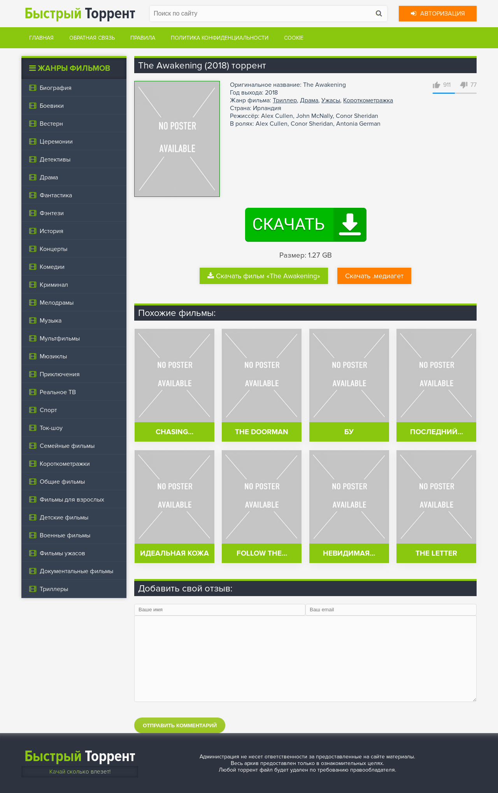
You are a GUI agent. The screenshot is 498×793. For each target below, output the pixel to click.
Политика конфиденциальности (219, 38)
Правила (142, 38)
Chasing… (174, 432)
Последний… (436, 432)
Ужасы (330, 100)
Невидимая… (349, 553)
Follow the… (262, 553)
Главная (41, 38)
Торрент (80, 13)
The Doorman (261, 432)
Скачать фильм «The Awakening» (263, 276)
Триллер (285, 100)
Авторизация (438, 14)
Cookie (293, 38)
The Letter (436, 553)
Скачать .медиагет (374, 276)
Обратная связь (92, 38)
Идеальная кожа (174, 553)
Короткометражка (368, 100)
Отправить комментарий (180, 725)
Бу (349, 432)
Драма (309, 100)
